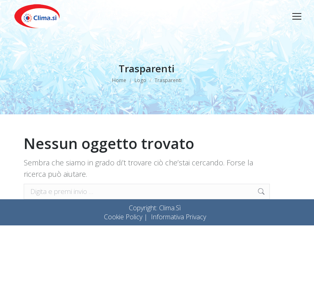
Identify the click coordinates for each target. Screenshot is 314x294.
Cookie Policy (123, 216)
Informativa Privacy (178, 216)
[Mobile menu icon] (297, 16)
